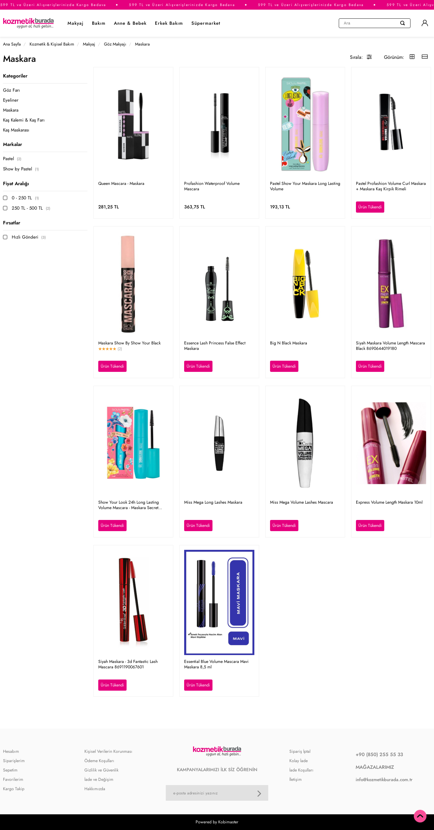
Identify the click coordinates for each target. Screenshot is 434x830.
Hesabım (11, 751)
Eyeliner (10, 100)
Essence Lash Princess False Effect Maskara (214, 345)
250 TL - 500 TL (31, 208)
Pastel (12, 159)
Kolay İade (298, 761)
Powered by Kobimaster (217, 822)
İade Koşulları (301, 770)
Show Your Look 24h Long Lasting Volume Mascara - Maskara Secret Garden (128, 504)
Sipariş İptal (299, 751)
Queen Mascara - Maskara (121, 183)
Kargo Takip (13, 789)
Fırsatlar (11, 223)
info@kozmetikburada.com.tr (384, 779)
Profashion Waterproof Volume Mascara (212, 186)
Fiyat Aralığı (16, 183)
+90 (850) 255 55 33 (379, 754)
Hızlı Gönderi (29, 237)
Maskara (10, 110)
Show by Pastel (21, 169)
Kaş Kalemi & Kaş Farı (24, 120)
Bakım (98, 23)
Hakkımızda (94, 789)
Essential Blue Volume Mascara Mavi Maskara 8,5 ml (216, 664)
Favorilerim (13, 779)
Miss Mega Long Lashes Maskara (213, 502)
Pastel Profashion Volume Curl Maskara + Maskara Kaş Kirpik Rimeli (391, 186)
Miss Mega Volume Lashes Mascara (301, 502)
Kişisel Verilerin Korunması (108, 751)
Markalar (12, 144)
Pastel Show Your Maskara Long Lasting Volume (305, 186)
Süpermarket (205, 23)
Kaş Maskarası (16, 130)
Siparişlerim (14, 761)
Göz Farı (11, 90)
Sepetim (10, 770)
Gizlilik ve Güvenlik (101, 770)
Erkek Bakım (169, 23)
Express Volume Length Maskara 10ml (389, 502)
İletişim (295, 779)
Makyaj (75, 23)
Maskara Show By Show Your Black (129, 343)
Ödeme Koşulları (99, 761)
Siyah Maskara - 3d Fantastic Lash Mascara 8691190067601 (128, 664)
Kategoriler (15, 76)
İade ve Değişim (98, 779)
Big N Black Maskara (288, 343)
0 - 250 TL (25, 198)
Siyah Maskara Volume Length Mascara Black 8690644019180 (390, 345)
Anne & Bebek (130, 23)
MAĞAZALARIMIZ (375, 767)
